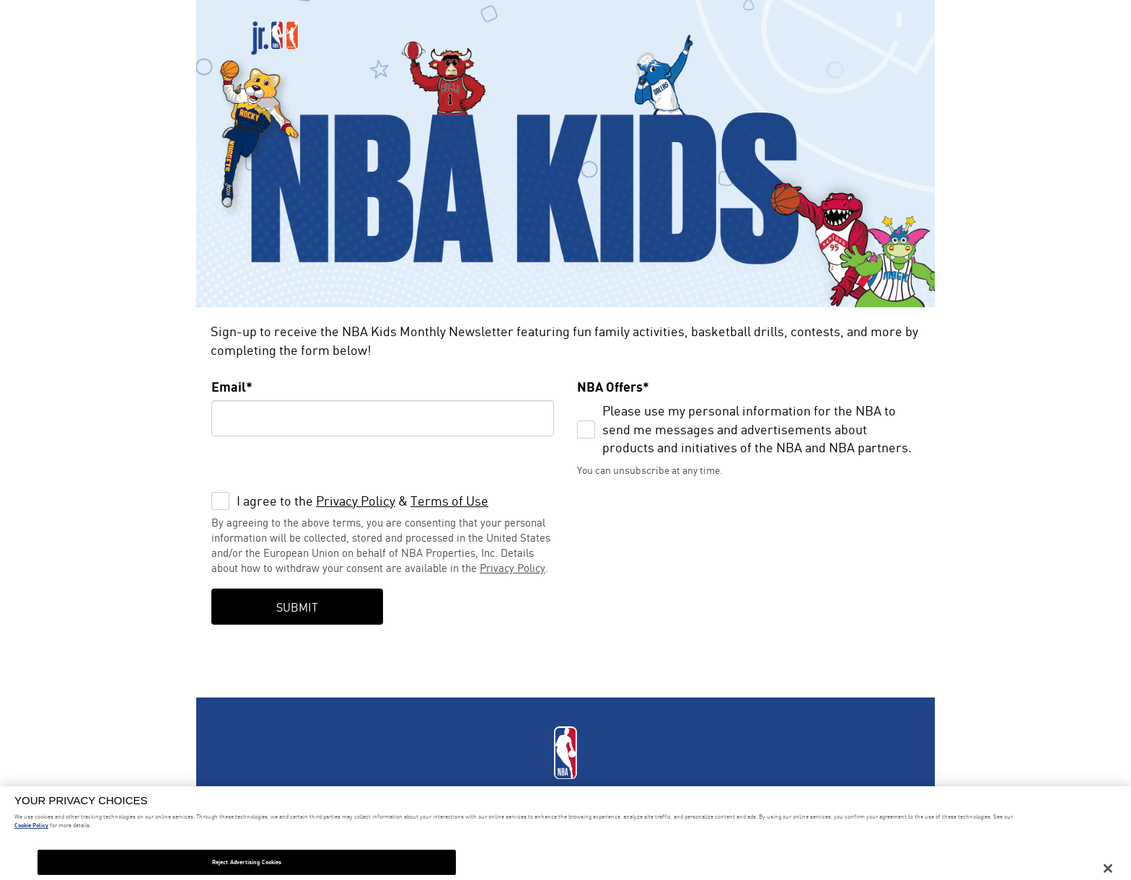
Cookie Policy (31, 825)
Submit (297, 607)
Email (228, 387)
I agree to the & (362, 501)
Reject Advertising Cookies (246, 862)
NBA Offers (610, 387)
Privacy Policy (355, 501)
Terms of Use (449, 501)
